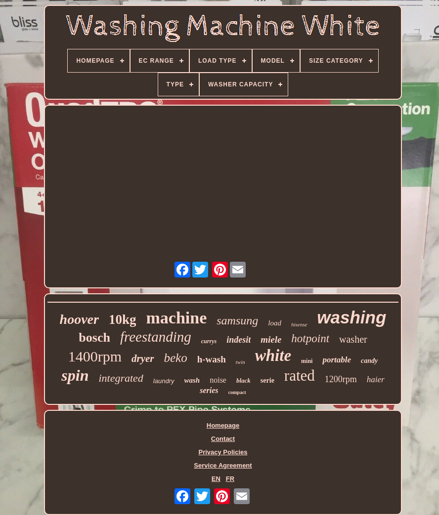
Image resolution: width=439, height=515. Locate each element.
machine (176, 318)
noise (218, 380)
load (274, 323)
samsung (237, 320)
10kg (122, 319)
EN (216, 478)
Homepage (223, 425)
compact (237, 392)
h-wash (211, 359)
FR (230, 478)
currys (209, 341)
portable (336, 359)
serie (267, 380)
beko (175, 357)
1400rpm (95, 356)
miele (271, 339)
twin (240, 362)
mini (306, 360)
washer (353, 339)
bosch (94, 337)
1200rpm (341, 379)
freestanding (155, 337)
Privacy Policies (222, 452)
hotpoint (310, 338)
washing (351, 317)
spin (74, 375)
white (273, 355)
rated (299, 375)
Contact (223, 438)
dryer (143, 358)
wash (192, 380)
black (243, 380)
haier (376, 379)
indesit (238, 340)
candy (369, 360)
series (209, 390)
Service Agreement (223, 465)
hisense (299, 324)
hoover (79, 319)
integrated (120, 378)
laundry (164, 381)
